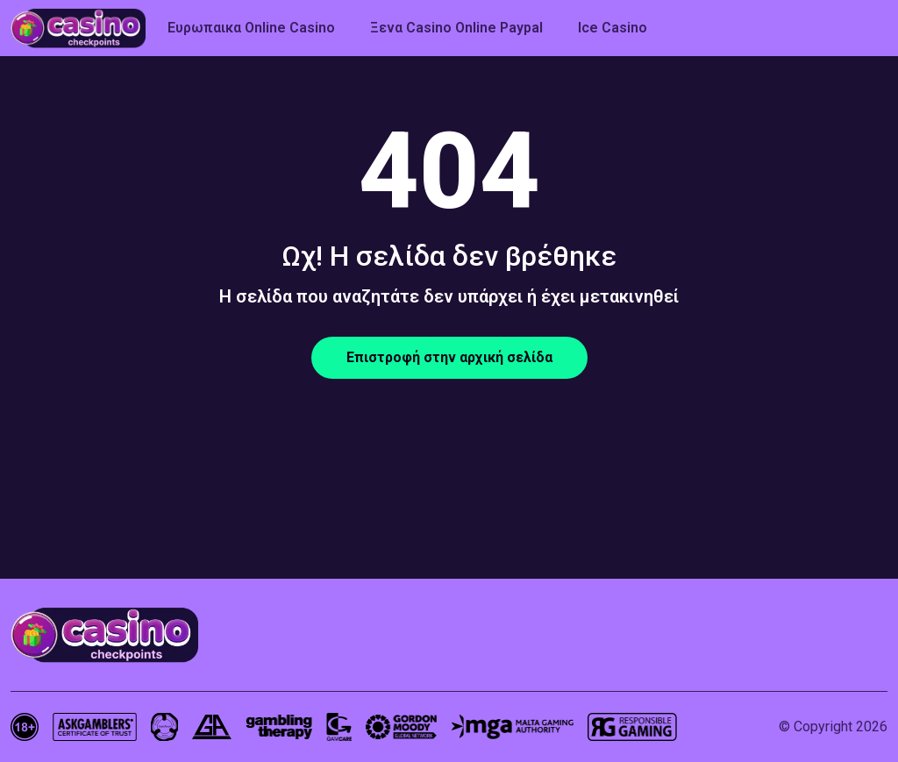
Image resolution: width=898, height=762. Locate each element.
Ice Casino (612, 27)
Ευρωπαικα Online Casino (251, 27)
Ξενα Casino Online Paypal (456, 27)
